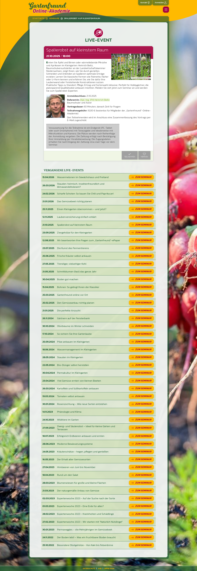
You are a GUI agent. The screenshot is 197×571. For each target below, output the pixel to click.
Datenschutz (89, 568)
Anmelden (160, 2)
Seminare (54, 18)
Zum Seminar (143, 177)
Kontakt (145, 2)
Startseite (38, 18)
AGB (100, 568)
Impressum (109, 568)
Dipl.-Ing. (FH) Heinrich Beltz (95, 100)
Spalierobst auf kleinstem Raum (82, 18)
